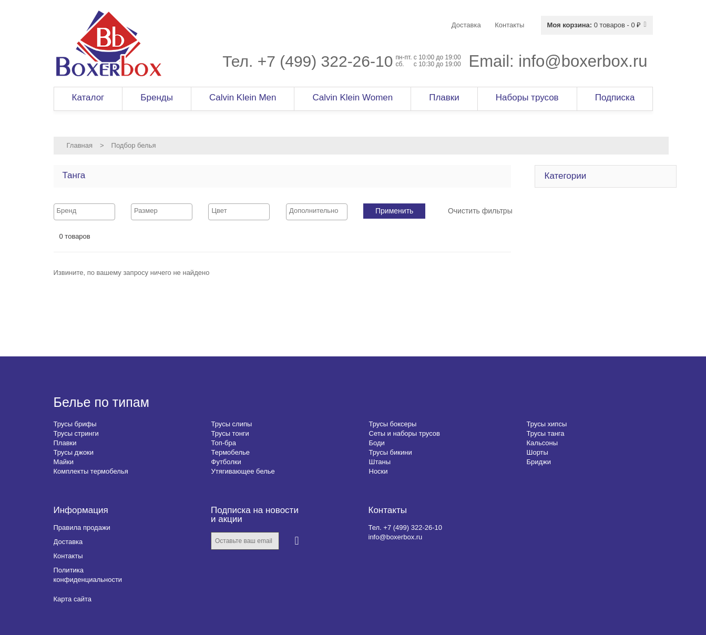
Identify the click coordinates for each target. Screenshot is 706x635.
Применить (394, 211)
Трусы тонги (230, 433)
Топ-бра (223, 443)
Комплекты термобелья (91, 471)
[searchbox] (84, 210)
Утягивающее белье (243, 471)
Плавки (65, 443)
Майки (64, 462)
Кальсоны (542, 443)
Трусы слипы (231, 424)
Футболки (226, 462)
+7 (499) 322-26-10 (325, 61)
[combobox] (84, 211)
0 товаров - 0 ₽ (594, 25)
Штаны (380, 462)
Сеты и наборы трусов (404, 433)
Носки (378, 471)
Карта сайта (72, 599)
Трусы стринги (76, 433)
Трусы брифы (75, 424)
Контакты (68, 556)
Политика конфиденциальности (88, 574)
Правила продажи (82, 527)
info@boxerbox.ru (582, 61)
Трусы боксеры (393, 424)
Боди (377, 443)
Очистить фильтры (480, 211)
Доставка (68, 542)
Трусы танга (546, 433)
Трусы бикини (390, 452)
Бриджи (539, 462)
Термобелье (230, 452)
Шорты (537, 452)
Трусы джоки (74, 452)
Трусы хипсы (547, 424)
